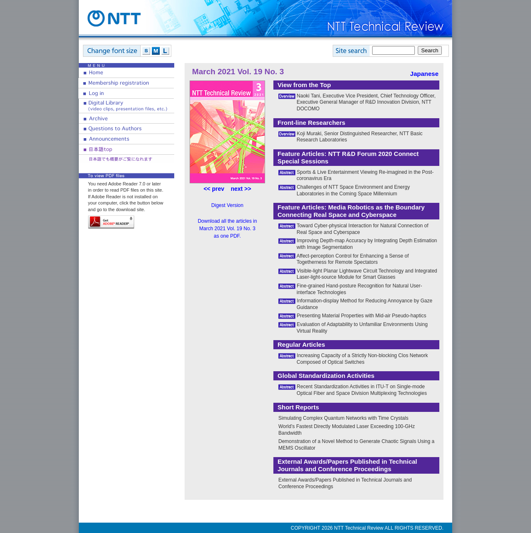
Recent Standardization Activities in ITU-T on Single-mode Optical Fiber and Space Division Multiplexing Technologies (362, 390)
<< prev (214, 188)
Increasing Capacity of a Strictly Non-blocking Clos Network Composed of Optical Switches (362, 359)
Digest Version (227, 205)
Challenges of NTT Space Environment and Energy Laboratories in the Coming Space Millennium (353, 190)
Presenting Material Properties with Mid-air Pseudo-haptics (361, 316)
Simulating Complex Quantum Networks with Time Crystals (343, 418)
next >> (241, 188)
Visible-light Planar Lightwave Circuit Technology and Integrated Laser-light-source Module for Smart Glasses (367, 274)
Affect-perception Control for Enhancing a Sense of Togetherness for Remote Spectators (353, 259)
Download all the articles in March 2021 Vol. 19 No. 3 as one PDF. (227, 228)
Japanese (424, 73)
